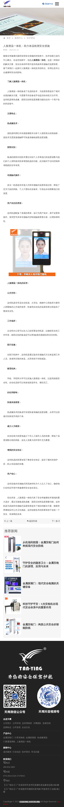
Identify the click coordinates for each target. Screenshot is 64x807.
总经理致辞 (27, 723)
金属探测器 (31, 737)
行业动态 (17, 752)
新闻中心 (19, 38)
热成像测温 (42, 737)
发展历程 (47, 723)
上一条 (8, 522)
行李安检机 (20, 737)
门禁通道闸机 (9, 741)
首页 (9, 38)
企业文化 (26, 727)
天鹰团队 (37, 723)
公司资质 (17, 727)
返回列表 (32, 522)
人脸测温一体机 (24, 741)
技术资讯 (31, 38)
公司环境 (17, 723)
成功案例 (7, 752)
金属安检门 (8, 737)
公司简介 (7, 723)
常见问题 (35, 752)
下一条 (56, 522)
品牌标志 (7, 727)
